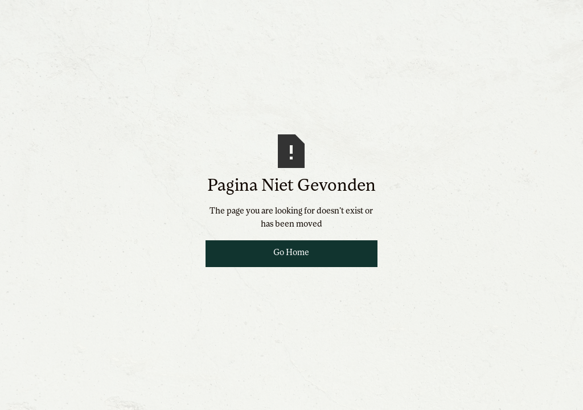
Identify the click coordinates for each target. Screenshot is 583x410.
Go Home (291, 253)
